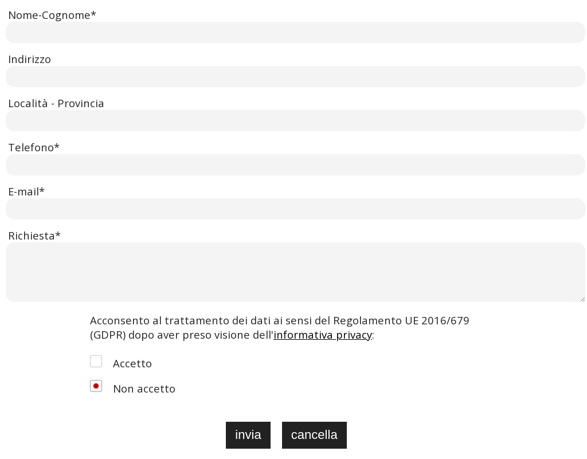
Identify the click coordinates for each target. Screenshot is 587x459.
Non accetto (144, 388)
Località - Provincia (56, 103)
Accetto (132, 363)
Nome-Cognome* (52, 14)
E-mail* (26, 191)
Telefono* (34, 147)
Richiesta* (34, 235)
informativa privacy (322, 334)
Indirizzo (29, 59)
